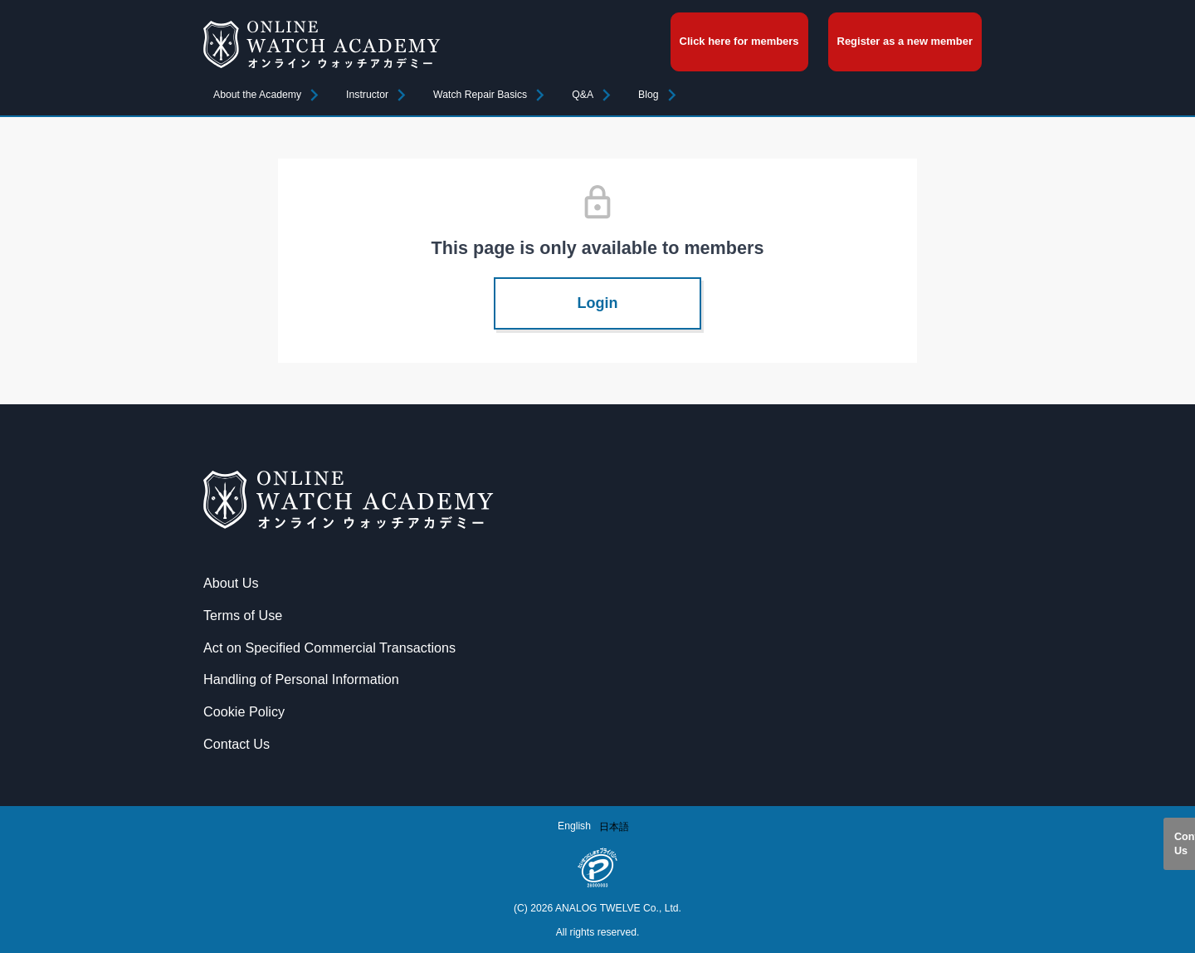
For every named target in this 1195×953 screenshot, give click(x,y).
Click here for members (739, 41)
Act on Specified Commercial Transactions (329, 647)
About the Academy (257, 94)
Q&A (582, 94)
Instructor (367, 94)
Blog (648, 94)
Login (598, 303)
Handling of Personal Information (301, 679)
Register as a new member (905, 41)
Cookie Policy (244, 711)
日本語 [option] (614, 827)
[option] (614, 827)
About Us (231, 582)
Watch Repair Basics (480, 94)
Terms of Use (242, 615)
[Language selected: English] (597, 826)
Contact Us (1184, 843)
